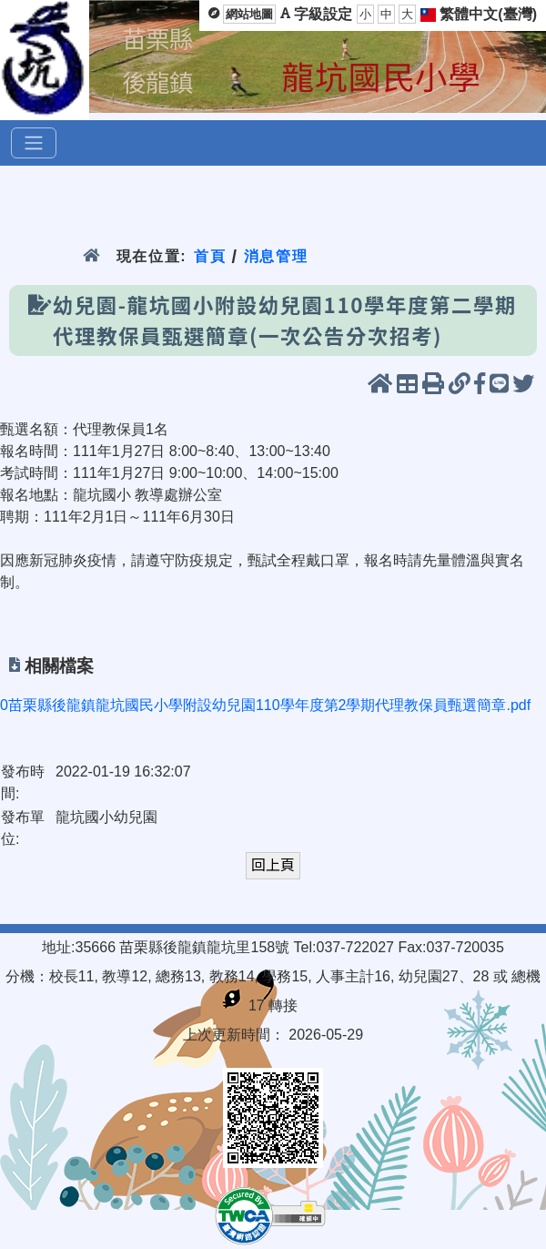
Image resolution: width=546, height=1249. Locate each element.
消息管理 (276, 256)
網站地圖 (249, 14)
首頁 (209, 256)
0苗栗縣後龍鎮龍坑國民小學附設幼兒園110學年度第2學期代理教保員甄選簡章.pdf (265, 705)
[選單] (33, 142)
